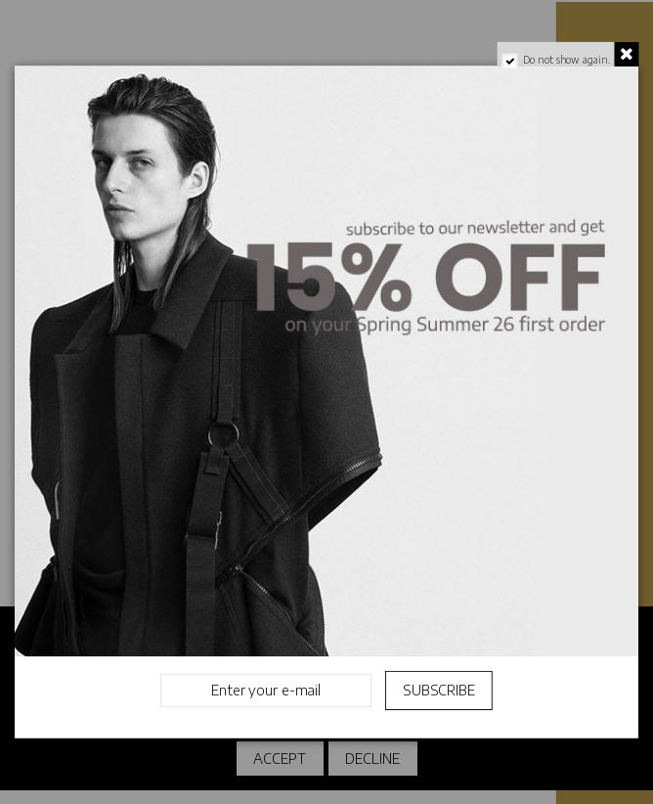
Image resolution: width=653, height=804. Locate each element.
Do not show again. (566, 61)
